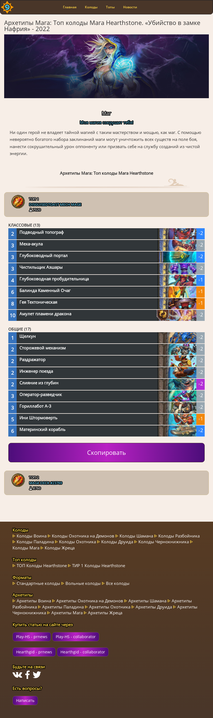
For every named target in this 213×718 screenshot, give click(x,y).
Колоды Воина (32, 536)
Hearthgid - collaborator (82, 651)
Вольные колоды (83, 583)
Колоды (91, 7)
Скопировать (106, 452)
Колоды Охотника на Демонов (83, 536)
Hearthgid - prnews (34, 651)
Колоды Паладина (35, 541)
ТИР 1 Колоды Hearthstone (98, 565)
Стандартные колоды (38, 583)
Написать (25, 700)
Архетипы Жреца (105, 612)
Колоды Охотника (77, 541)
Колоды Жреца (60, 547)
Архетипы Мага (67, 612)
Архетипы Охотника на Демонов (89, 600)
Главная (70, 7)
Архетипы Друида (154, 607)
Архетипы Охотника (109, 607)
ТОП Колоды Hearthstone (42, 565)
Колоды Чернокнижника (163, 541)
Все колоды (118, 583)
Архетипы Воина (34, 600)
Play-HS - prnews (31, 636)
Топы (110, 7)
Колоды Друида (117, 541)
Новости (130, 7)
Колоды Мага (25, 547)
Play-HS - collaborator (76, 636)
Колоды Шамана (136, 536)
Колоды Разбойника (179, 536)
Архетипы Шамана (147, 600)
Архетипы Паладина (63, 607)
